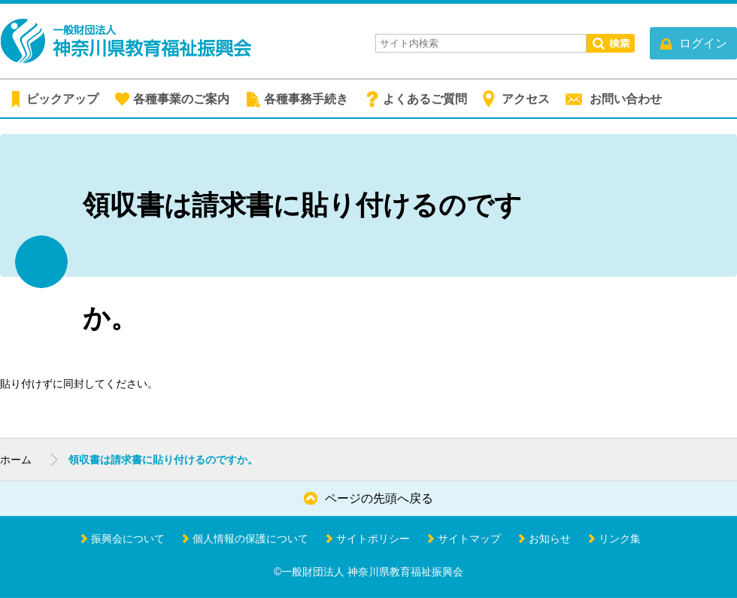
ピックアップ (62, 99)
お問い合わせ (626, 99)
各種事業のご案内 (181, 99)
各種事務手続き (306, 99)
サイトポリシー (373, 539)
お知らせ (550, 539)
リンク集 (620, 539)
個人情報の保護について (250, 539)
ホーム (16, 460)
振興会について (128, 539)
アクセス (526, 99)
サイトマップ (469, 539)
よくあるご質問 (425, 99)
